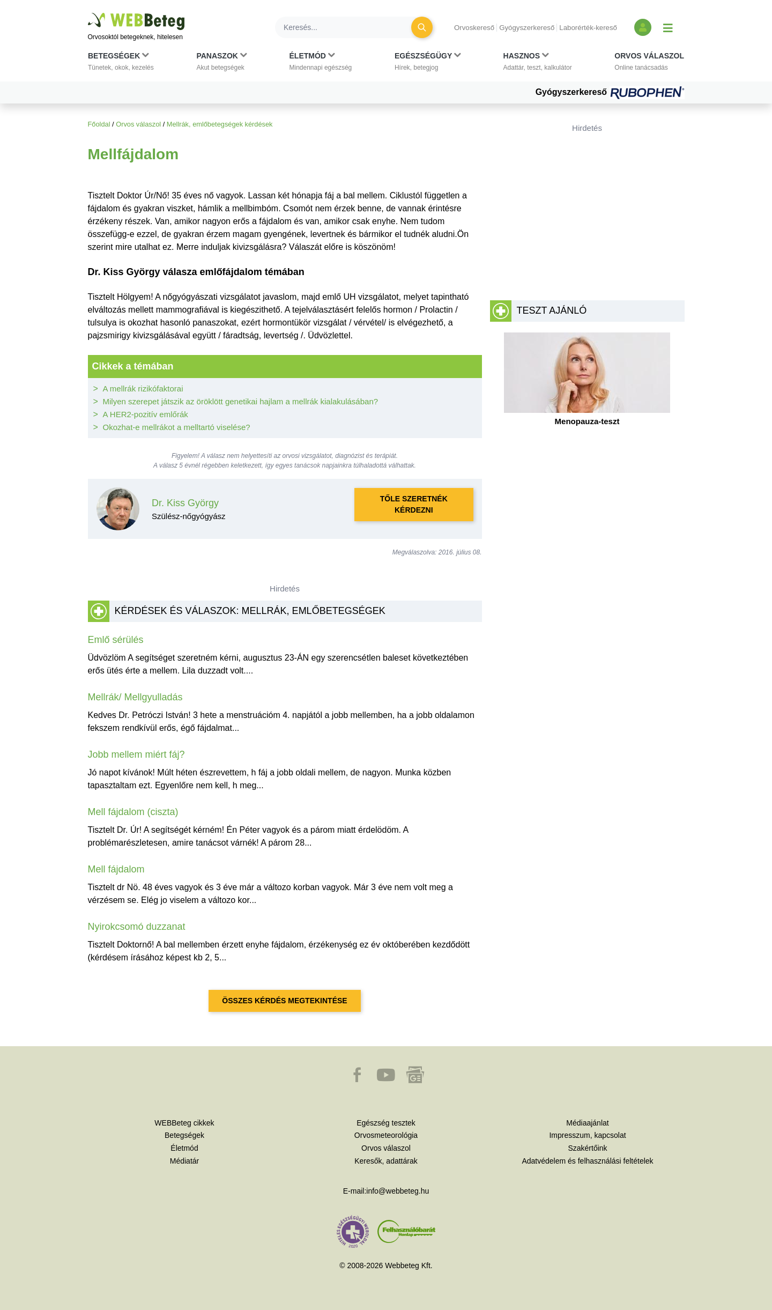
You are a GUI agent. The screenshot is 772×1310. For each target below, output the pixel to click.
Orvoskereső (474, 28)
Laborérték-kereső (588, 28)
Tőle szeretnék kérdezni (414, 504)
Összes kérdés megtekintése (284, 1000)
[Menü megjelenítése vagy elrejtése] (668, 27)
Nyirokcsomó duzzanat (136, 926)
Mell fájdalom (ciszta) (133, 811)
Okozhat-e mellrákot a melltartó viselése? (176, 427)
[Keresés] (349, 27)
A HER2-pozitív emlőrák (145, 414)
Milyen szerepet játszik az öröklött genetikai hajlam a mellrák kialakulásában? (240, 401)
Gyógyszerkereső (526, 28)
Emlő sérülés (116, 639)
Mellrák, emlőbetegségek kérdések (220, 124)
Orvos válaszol (138, 124)
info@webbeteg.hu (397, 1191)
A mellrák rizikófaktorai (143, 388)
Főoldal (99, 124)
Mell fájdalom (116, 869)
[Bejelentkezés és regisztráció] (642, 27)
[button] (121, 63)
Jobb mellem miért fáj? (136, 754)
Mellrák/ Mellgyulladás (135, 697)
